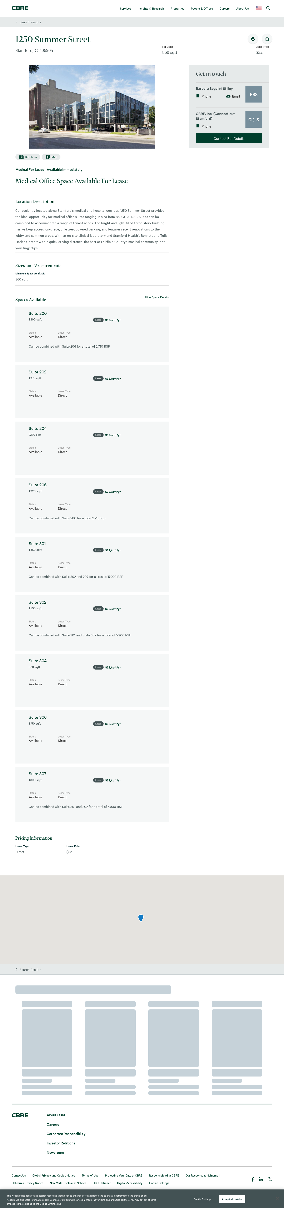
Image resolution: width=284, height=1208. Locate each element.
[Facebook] (253, 1179)
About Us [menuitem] (242, 8)
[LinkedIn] (261, 1179)
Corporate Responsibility (66, 1133)
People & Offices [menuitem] (202, 8)
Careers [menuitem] (225, 8)
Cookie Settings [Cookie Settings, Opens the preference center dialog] (202, 1198)
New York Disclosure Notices (68, 1183)
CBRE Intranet (101, 1183)
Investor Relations (61, 1142)
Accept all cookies (232, 1198)
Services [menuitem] (125, 8)
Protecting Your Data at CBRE (123, 1175)
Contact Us (19, 1175)
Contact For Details (229, 138)
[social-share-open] (267, 39)
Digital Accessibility (129, 1183)
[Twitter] (270, 1179)
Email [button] (233, 96)
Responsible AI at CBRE (164, 1175)
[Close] (277, 1198)
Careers (53, 1124)
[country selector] (258, 8)
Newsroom (55, 1152)
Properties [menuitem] (177, 8)
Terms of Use (90, 1175)
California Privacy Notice (27, 1183)
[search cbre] (268, 8)
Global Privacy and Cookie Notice (54, 1175)
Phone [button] (203, 96)
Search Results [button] (28, 22)
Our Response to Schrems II (203, 1175)
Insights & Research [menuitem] (151, 8)
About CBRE (56, 1114)
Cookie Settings (159, 1183)
